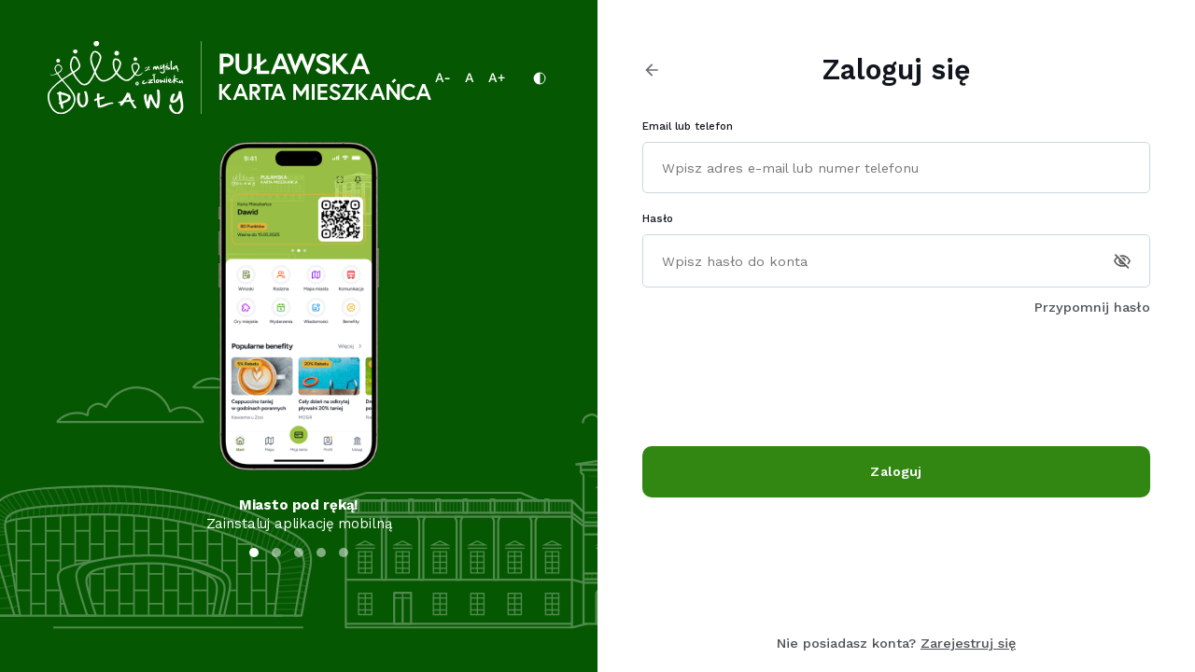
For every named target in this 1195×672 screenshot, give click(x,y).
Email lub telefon (687, 126)
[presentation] (784, 381)
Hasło (657, 218)
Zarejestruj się (968, 643)
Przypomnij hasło (1092, 307)
